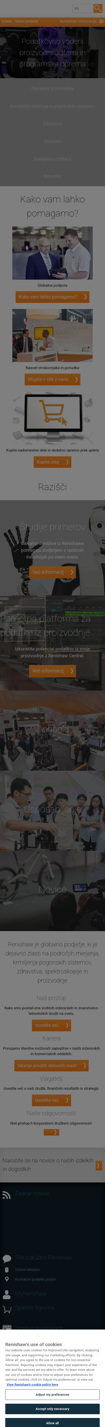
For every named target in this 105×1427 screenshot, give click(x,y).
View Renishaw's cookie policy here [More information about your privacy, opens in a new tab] (32, 1389)
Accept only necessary (52, 1414)
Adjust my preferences (52, 1400)
